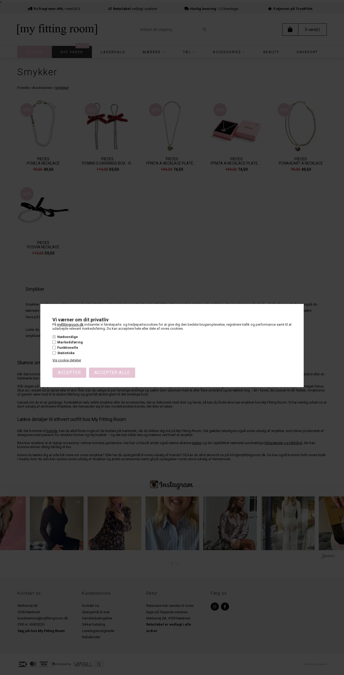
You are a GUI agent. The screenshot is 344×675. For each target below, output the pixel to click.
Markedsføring (70, 342)
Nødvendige (67, 337)
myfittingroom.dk (70, 324)
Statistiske (66, 353)
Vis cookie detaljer (66, 360)
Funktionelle (67, 348)
